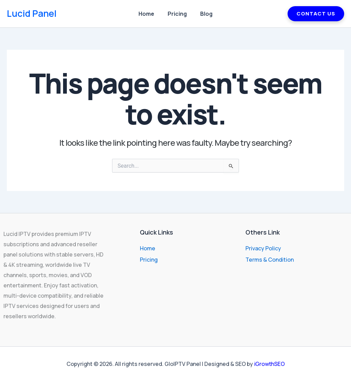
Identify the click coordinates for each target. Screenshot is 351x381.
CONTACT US (315, 13)
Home (149, 13)
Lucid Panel (32, 13)
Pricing (177, 13)
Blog (204, 13)
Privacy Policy (263, 248)
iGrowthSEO (269, 364)
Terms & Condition (269, 259)
